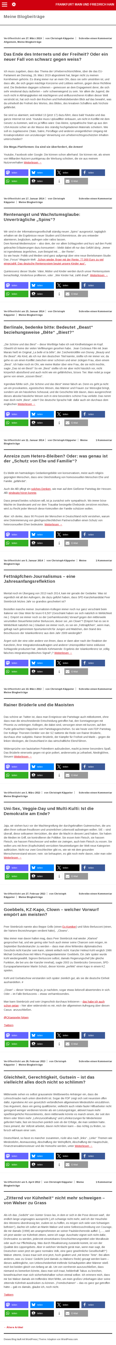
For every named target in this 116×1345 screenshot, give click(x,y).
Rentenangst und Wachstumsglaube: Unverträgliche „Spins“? (42, 217)
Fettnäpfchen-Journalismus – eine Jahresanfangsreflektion (39, 579)
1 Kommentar (104, 440)
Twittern (8, 1025)
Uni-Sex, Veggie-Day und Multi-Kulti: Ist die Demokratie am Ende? (49, 811)
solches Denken (41, 488)
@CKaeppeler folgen (16, 1017)
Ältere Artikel (13, 1327)
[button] (16, 172)
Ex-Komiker (69, 926)
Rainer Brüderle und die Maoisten (39, 704)
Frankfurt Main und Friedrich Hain (85, 4)
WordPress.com (69, 1339)
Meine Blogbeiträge (29, 42)
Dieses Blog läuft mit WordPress (20, 1339)
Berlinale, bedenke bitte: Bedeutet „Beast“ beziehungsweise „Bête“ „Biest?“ (48, 329)
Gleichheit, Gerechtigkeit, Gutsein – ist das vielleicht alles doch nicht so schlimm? (49, 1079)
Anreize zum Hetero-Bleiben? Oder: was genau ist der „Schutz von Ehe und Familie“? (56, 458)
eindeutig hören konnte (22, 492)
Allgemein (10, 42)
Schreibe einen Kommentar (95, 38)
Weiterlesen (33, 162)
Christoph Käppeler (62, 38)
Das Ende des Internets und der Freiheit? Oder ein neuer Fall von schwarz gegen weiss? (56, 56)
